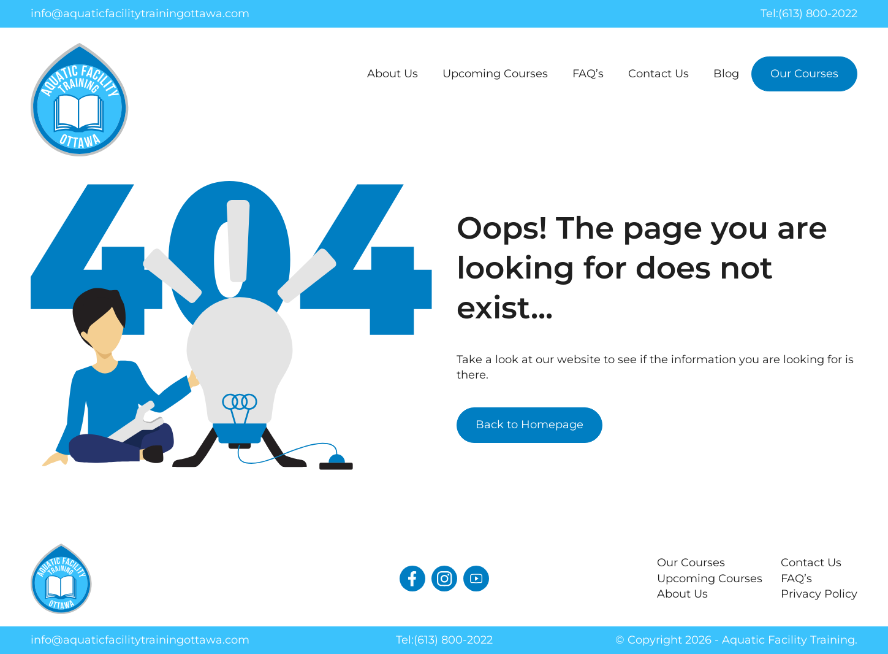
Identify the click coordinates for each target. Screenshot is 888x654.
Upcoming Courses (495, 73)
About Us (392, 73)
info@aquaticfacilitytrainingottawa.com (140, 13)
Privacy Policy (819, 594)
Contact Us (658, 73)
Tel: (809, 13)
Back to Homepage (529, 424)
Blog (726, 73)
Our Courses (804, 73)
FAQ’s (588, 73)
